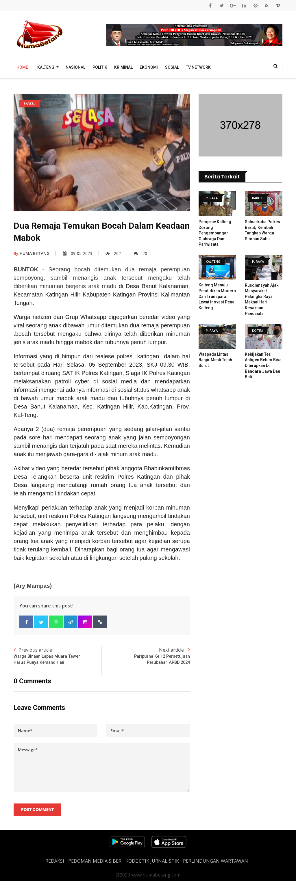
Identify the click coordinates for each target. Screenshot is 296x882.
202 (113, 253)
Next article (146, 656)
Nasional (75, 67)
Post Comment (37, 810)
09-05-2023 (77, 253)
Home (22, 67)
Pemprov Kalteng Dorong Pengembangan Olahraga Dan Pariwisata (215, 233)
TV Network (198, 67)
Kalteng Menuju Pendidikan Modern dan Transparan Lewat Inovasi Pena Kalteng (217, 296)
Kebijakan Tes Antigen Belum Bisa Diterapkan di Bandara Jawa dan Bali (263, 365)
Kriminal (123, 67)
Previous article (58, 656)
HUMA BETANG (31, 253)
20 (140, 253)
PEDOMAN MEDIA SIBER (94, 862)
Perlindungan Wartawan (215, 862)
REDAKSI (54, 862)
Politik (99, 67)
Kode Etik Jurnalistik (152, 862)
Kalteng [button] (46, 67)
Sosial (172, 67)
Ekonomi (149, 67)
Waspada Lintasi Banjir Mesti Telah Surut (215, 360)
